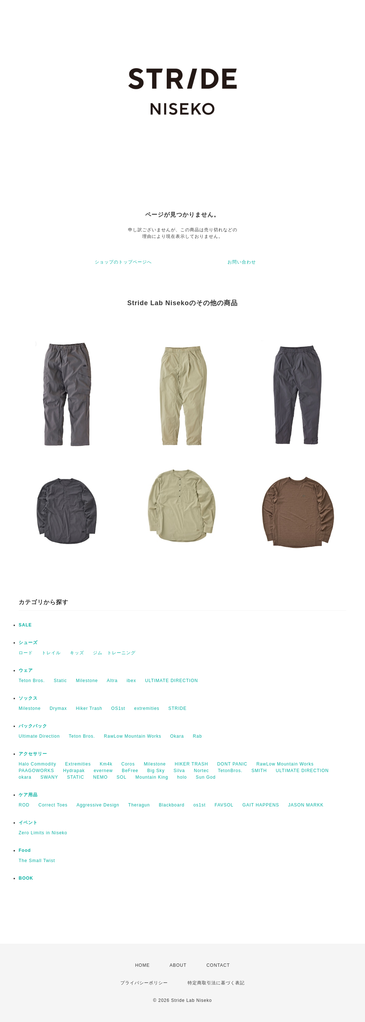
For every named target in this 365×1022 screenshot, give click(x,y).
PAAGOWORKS (36, 770)
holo (182, 777)
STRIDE (177, 708)
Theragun (139, 805)
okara (25, 777)
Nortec (201, 770)
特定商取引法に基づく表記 (216, 982)
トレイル (51, 652)
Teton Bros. (32, 680)
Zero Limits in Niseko (43, 832)
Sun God (205, 777)
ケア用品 (28, 794)
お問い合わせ (241, 262)
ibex (131, 680)
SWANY (49, 777)
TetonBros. (230, 770)
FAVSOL (224, 805)
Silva (179, 770)
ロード (26, 652)
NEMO (100, 777)
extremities (146, 708)
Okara (177, 736)
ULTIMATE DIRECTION (171, 680)
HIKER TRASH (191, 764)
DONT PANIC (232, 764)
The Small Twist (37, 860)
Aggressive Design (97, 805)
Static (60, 680)
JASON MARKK (306, 805)
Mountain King (151, 777)
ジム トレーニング (114, 652)
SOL (122, 777)
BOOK (26, 878)
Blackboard (171, 805)
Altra (112, 680)
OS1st (118, 708)
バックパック (33, 726)
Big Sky (156, 770)
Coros (128, 764)
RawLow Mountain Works (132, 736)
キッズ (77, 652)
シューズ (28, 642)
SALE (25, 625)
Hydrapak (73, 770)
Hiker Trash (89, 708)
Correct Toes (53, 805)
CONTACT (218, 965)
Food (25, 850)
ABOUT (178, 965)
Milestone (87, 680)
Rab (197, 736)
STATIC (75, 777)
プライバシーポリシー (144, 982)
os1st (199, 805)
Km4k (106, 764)
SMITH (259, 770)
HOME (142, 965)
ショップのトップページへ (123, 262)
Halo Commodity (37, 764)
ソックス (28, 698)
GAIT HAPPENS (260, 805)
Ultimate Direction (39, 736)
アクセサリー (33, 753)
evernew (103, 770)
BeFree (130, 770)
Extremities (78, 764)
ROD (24, 805)
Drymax (58, 708)
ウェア (26, 670)
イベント (28, 822)
